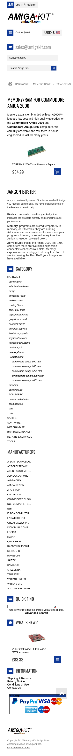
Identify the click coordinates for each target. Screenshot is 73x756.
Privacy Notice (16, 681)
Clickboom (14, 494)
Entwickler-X (16, 518)
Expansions (15, 357)
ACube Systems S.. (19, 471)
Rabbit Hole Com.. (18, 546)
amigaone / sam (16, 296)
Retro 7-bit (14, 551)
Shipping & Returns (19, 678)
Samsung (13, 565)
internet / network (17, 329)
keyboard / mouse (17, 338)
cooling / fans (15, 305)
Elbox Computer (18, 513)
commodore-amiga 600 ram (24, 366)
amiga (11, 291)
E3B (9, 508)
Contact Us (14, 687)
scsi (10, 408)
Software (14, 422)
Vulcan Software (19, 588)
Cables (12, 418)
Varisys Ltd (14, 584)
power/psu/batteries (18, 399)
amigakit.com (15, 485)
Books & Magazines (19, 432)
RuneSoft (13, 555)
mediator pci (14, 347)
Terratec (13, 574)
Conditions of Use (18, 684)
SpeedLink (13, 569)
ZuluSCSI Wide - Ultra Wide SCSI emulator (29, 651)
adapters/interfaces (18, 286)
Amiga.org (14, 480)
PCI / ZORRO (15, 394)
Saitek (11, 560)
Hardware (22, 84)
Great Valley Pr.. (18, 522)
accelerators (14, 282)
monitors (12, 385)
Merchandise (16, 427)
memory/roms (42, 84)
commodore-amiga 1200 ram (24, 371)
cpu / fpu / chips (16, 310)
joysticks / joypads (17, 333)
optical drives (15, 390)
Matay (11, 537)
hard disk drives (16, 324)
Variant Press (16, 579)
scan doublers (15, 404)
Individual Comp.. (18, 527)
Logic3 (11, 532)
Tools (11, 441)
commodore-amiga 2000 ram (25, 376)
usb (10, 413)
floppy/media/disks (17, 314)
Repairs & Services (19, 436)
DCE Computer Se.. (19, 504)
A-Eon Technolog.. (19, 461)
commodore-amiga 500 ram (24, 361)
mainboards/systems (18, 343)
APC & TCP (13, 490)
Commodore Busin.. (20, 499)
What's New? (27, 622)
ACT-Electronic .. (18, 466)
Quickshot (14, 541)
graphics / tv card (17, 319)
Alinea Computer (18, 475)
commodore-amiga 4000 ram (24, 380)
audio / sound (15, 300)
